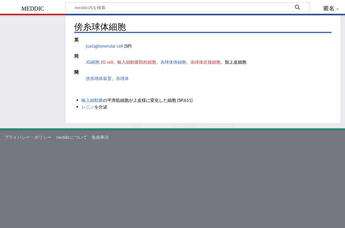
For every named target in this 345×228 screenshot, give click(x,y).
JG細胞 (93, 62)
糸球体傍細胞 (173, 62)
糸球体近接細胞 (205, 62)
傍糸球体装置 (99, 78)
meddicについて (71, 137)
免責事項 (100, 137)
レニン (87, 106)
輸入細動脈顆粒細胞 (136, 62)
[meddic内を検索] (187, 7)
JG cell (107, 62)
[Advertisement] (173, 185)
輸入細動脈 (92, 100)
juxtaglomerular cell (104, 45)
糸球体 (122, 78)
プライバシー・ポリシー (28, 137)
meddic (33, 7)
